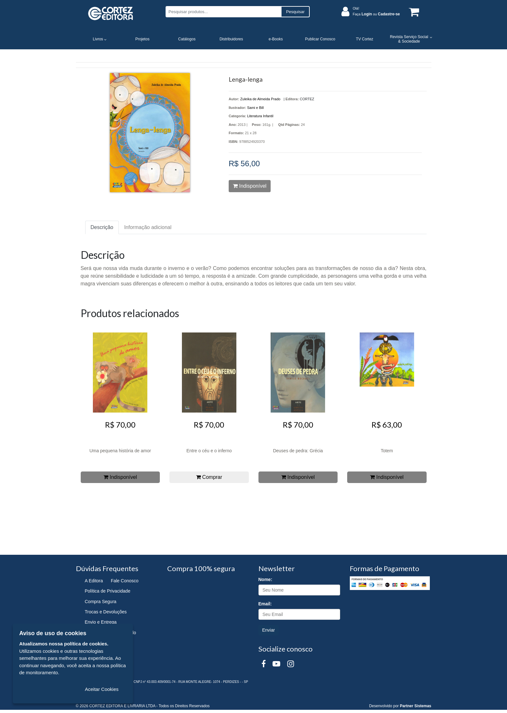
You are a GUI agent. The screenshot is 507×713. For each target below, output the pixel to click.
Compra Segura (101, 601)
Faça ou (376, 14)
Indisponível (249, 186)
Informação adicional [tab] (148, 227)
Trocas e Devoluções (106, 611)
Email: (265, 603)
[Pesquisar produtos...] (223, 11)
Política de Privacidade (107, 591)
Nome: (265, 579)
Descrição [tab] (102, 227)
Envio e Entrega (101, 622)
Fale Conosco (124, 580)
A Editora (94, 580)
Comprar (209, 477)
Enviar (268, 630)
